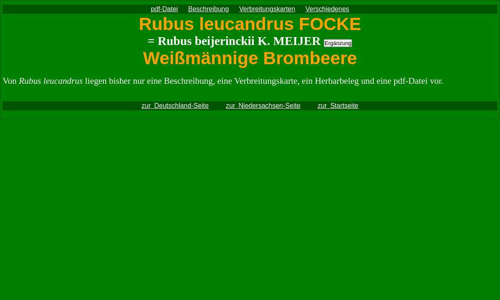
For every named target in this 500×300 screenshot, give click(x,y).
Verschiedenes (327, 8)
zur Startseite (338, 105)
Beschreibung (208, 8)
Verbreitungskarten (267, 8)
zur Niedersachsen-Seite (263, 105)
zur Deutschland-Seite (175, 105)
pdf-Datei (164, 8)
